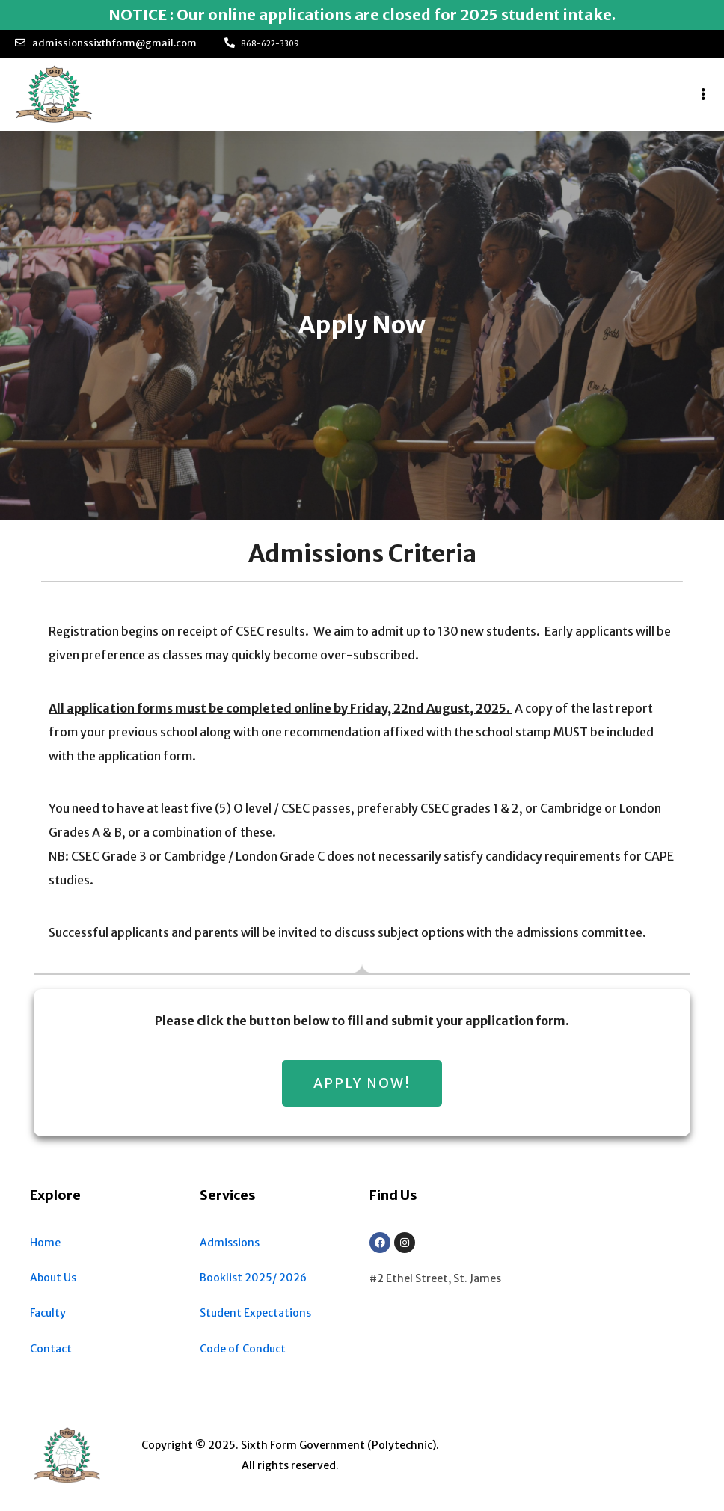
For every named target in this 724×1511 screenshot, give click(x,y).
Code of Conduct (243, 1348)
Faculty (48, 1313)
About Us (53, 1277)
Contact (51, 1348)
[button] (362, 1083)
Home (45, 1242)
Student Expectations (255, 1313)
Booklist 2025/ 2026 (253, 1277)
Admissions (230, 1242)
